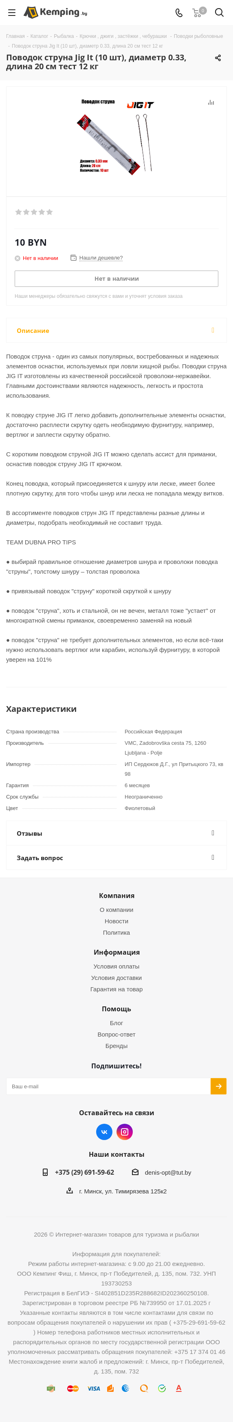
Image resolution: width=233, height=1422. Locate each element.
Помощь (116, 1008)
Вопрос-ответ (116, 1034)
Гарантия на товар (116, 989)
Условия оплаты (117, 966)
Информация (117, 952)
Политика (116, 932)
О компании (117, 909)
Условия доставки (116, 977)
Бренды (116, 1045)
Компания (116, 895)
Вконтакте (104, 1132)
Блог (116, 1022)
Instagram (124, 1132)
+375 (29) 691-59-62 (84, 1172)
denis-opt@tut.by (168, 1172)
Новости (116, 921)
